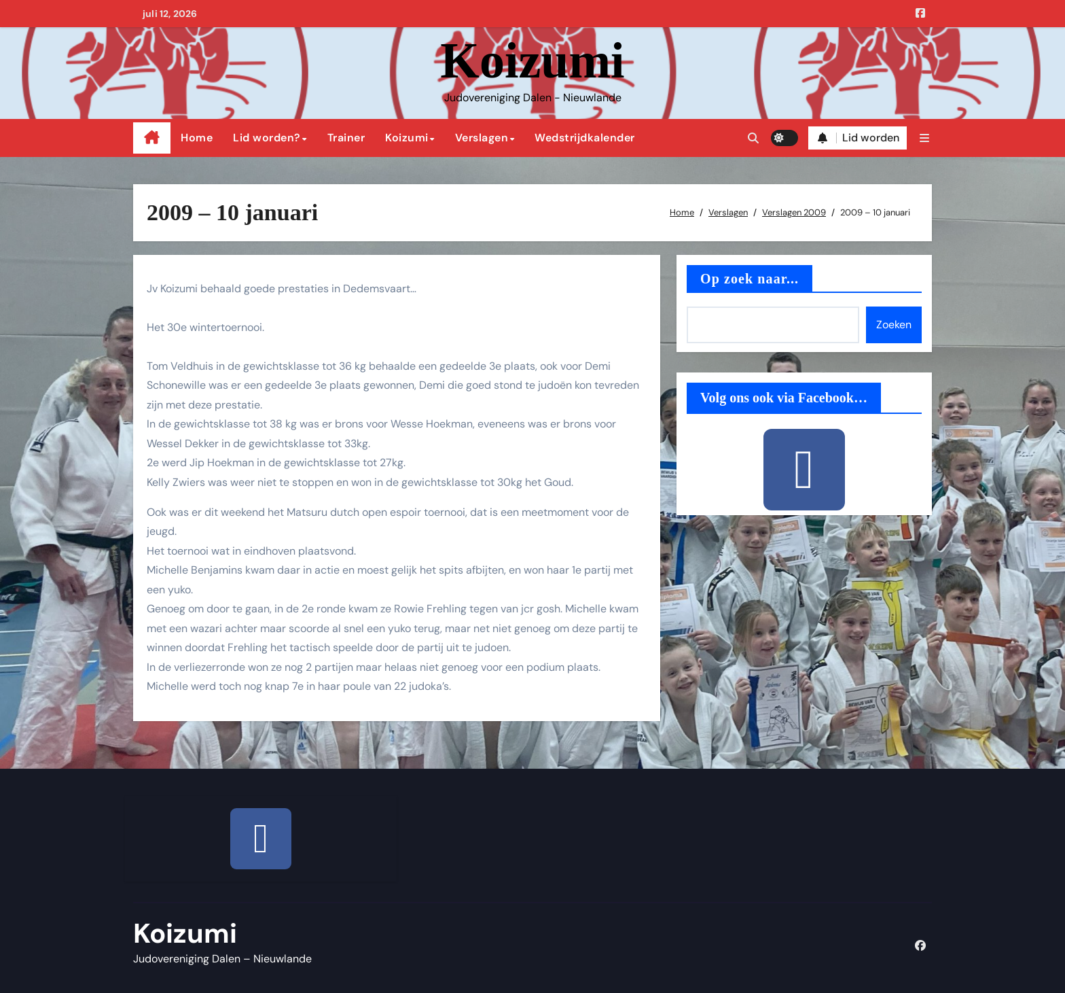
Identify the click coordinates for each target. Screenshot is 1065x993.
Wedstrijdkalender (585, 137)
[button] (924, 138)
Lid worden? (267, 137)
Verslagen (482, 137)
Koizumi (532, 60)
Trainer (346, 137)
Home (197, 137)
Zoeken (893, 324)
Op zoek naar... (749, 278)
